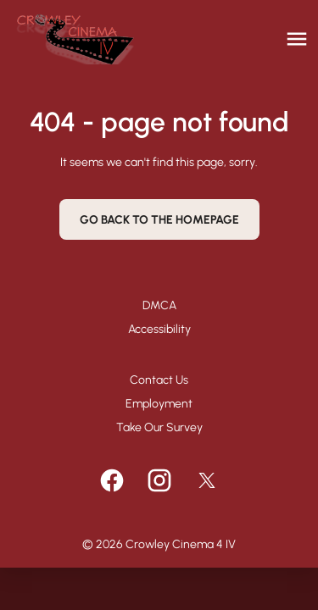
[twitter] (206, 480)
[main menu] (297, 39)
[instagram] (159, 480)
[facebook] (112, 480)
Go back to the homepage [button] (159, 220)
